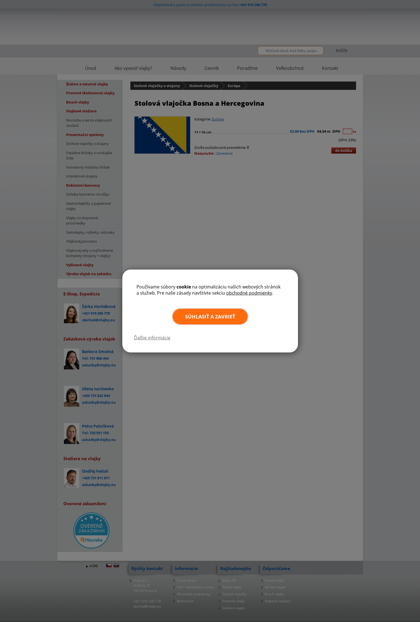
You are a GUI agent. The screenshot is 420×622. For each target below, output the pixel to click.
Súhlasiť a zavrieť (210, 316)
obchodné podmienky (249, 293)
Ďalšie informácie (152, 338)
